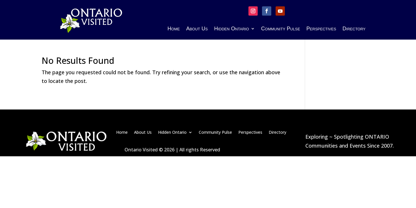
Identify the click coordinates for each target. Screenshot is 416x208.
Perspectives (321, 29)
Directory (354, 29)
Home (174, 29)
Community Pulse (280, 29)
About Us (197, 29)
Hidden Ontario (231, 29)
